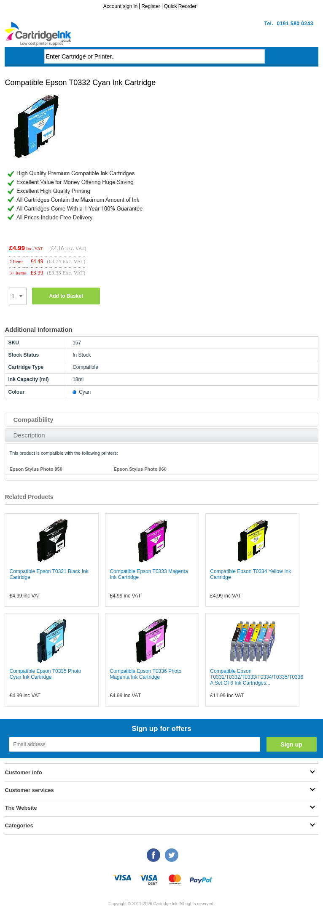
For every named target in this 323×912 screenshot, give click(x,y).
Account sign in (120, 6)
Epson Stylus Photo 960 (139, 469)
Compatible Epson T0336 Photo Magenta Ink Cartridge (145, 674)
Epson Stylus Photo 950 (35, 469)
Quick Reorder (180, 6)
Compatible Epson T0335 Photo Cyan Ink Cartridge (45, 674)
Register (150, 6)
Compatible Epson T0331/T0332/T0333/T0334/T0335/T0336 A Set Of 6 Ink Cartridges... (256, 677)
